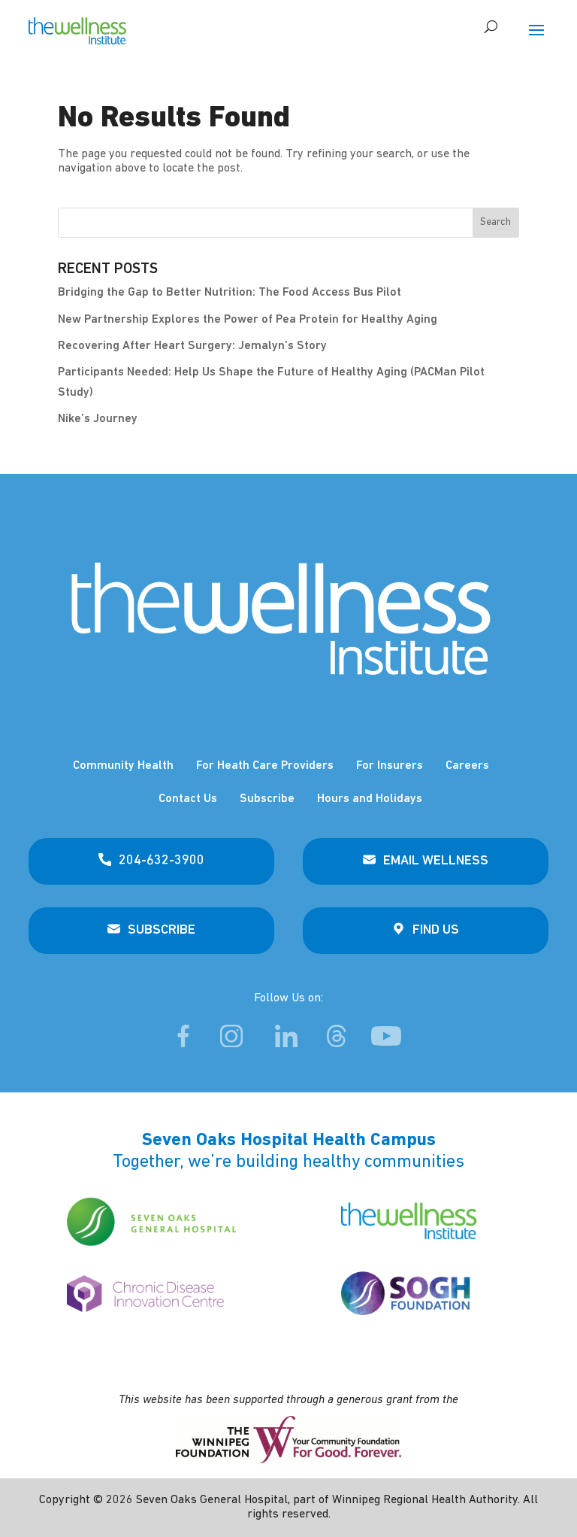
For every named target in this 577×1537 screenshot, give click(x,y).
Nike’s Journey (97, 419)
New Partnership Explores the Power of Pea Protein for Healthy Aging (247, 320)
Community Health (123, 766)
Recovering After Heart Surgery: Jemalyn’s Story (192, 346)
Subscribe (267, 799)
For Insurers (389, 766)
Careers (467, 766)
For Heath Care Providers (265, 766)
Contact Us (188, 799)
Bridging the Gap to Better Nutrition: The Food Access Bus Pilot (229, 293)
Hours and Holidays (369, 799)
